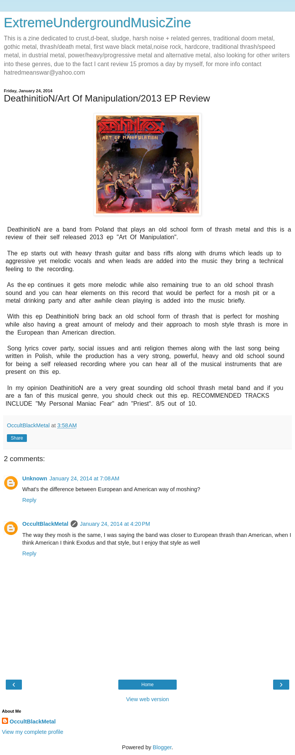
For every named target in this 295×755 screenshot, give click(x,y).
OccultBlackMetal (45, 524)
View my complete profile (32, 732)
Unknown (34, 478)
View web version (147, 699)
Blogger (162, 747)
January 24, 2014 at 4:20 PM (115, 524)
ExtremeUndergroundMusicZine (97, 22)
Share (17, 438)
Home (147, 684)
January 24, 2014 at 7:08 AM (84, 478)
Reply (29, 500)
